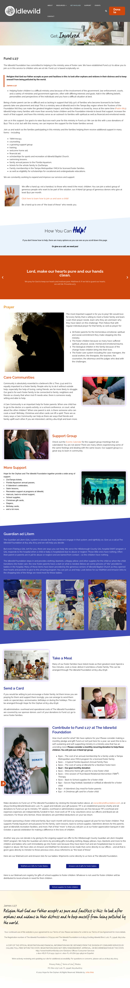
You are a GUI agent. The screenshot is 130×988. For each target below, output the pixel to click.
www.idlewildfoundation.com (106, 803)
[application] (66, 5)
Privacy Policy (55, 964)
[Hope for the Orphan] (22, 11)
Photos (78, 964)
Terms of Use (67, 964)
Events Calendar (73, 442)
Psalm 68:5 (121, 108)
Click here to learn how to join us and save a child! (45, 198)
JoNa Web (89, 972)
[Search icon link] (106, 11)
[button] (117, 11)
